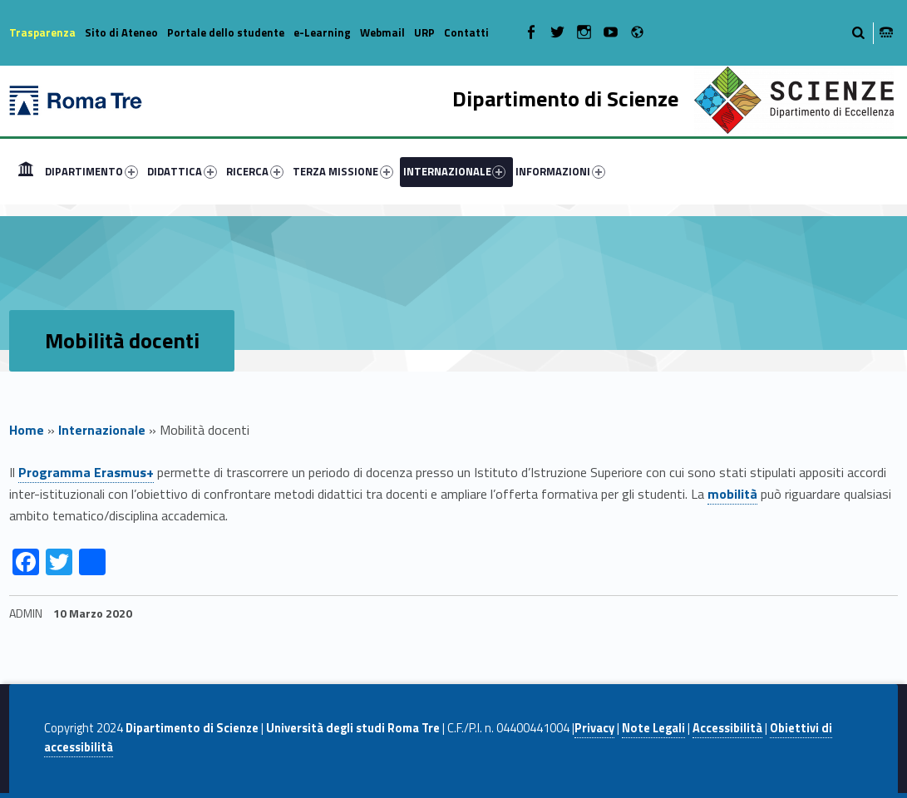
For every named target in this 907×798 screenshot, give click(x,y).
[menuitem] (25, 171)
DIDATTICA (182, 171)
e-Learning (322, 32)
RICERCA (254, 171)
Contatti (466, 32)
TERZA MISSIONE (343, 171)
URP (424, 32)
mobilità (732, 494)
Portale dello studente (225, 32)
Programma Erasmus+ (86, 472)
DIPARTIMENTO (91, 171)
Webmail (382, 32)
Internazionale (101, 430)
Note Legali (653, 728)
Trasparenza (42, 32)
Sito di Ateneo (121, 32)
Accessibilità (727, 728)
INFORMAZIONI (560, 171)
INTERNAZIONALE (454, 171)
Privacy (594, 728)
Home (25, 171)
